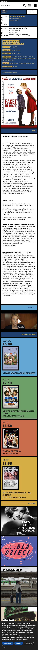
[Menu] (35, 5)
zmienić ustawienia (20, 632)
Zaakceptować (8, 643)
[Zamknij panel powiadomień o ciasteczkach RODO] (3, 646)
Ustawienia (29, 643)
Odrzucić (18, 643)
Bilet (6, 24)
